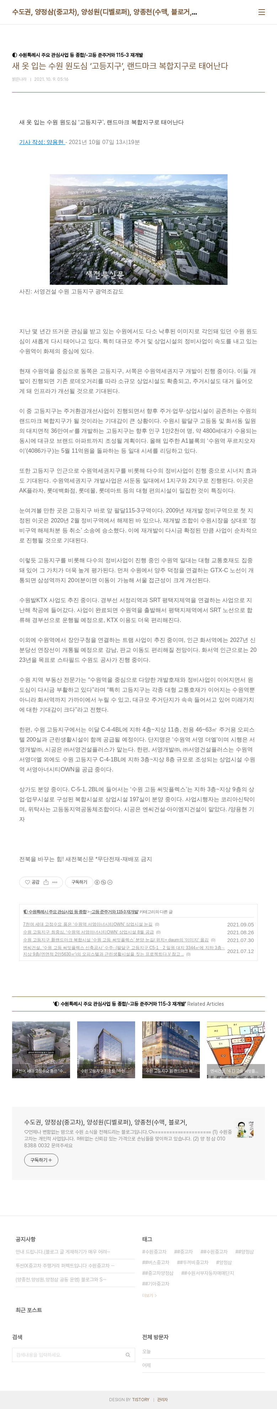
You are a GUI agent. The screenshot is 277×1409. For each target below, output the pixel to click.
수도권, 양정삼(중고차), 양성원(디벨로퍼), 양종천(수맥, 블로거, (102, 12)
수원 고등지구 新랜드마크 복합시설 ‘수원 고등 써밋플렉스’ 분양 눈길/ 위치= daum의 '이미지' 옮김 (116, 939)
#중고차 (185, 1252)
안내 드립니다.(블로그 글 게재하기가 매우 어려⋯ (63, 1252)
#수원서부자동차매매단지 (209, 1273)
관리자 (162, 1399)
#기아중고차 (157, 1284)
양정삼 (225, 1262)
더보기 (147, 1295)
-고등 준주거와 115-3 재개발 (114, 911)
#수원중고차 (215, 1252)
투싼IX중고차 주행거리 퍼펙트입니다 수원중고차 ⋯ (65, 1266)
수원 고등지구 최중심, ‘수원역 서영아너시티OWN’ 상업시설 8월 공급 (88, 932)
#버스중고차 (157, 1262)
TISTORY (140, 1399)
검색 (128, 1355)
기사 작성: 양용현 (42, 142)
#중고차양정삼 (159, 1273)
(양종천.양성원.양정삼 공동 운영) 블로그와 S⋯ (61, 1279)
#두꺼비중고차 (194, 1262)
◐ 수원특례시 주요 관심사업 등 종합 (54, 911)
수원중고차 (155, 1252)
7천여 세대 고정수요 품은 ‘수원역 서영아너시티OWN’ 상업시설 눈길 (88, 924)
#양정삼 (246, 1252)
